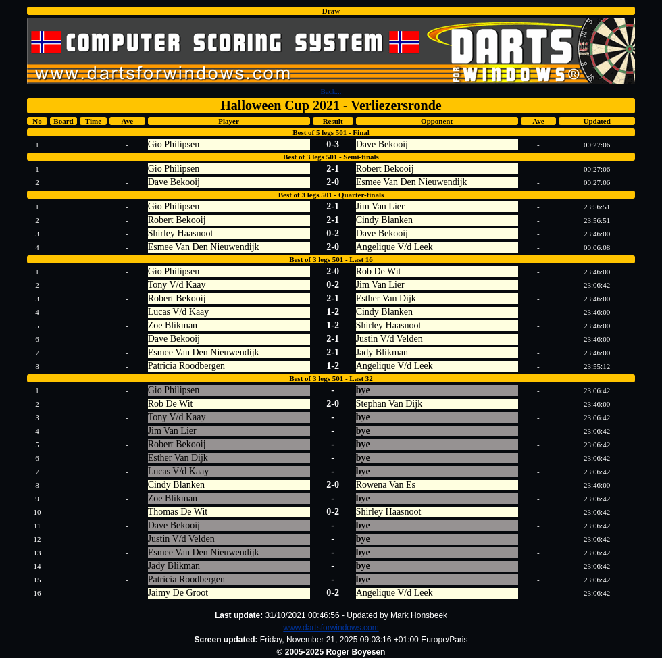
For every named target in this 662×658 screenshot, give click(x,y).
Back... (331, 91)
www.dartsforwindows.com (330, 627)
